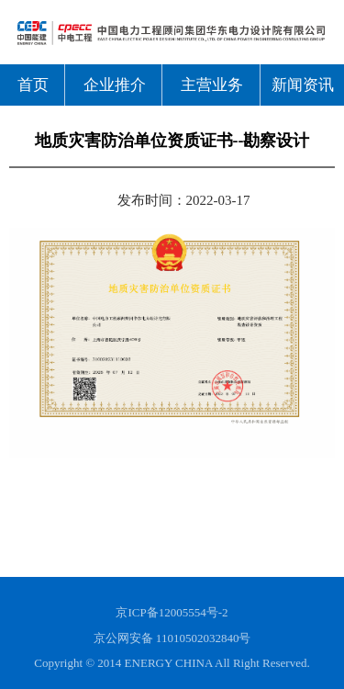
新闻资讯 (303, 85)
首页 (33, 85)
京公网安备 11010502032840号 (172, 638)
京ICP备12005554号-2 (171, 612)
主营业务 (212, 85)
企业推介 (114, 85)
